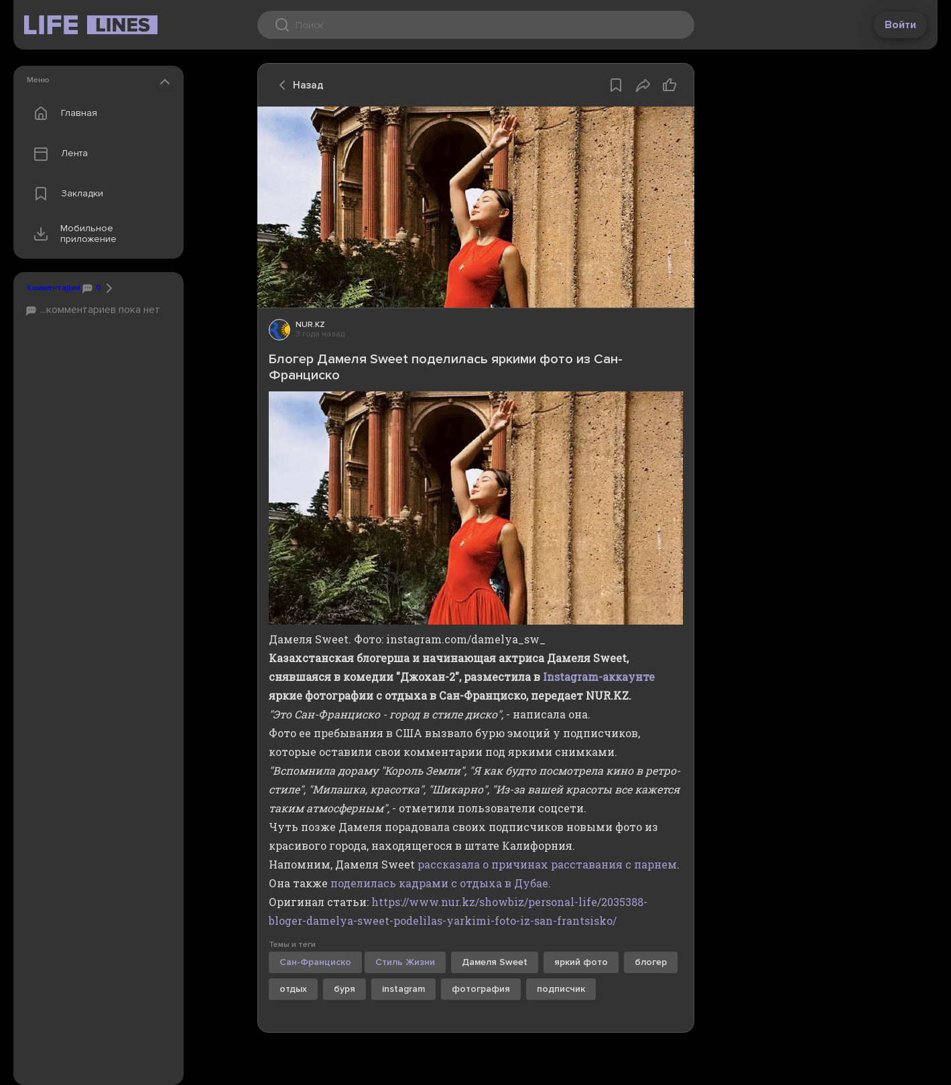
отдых (293, 989)
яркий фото (581, 962)
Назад (297, 85)
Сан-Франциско (315, 962)
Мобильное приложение (72, 233)
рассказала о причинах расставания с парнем (547, 864)
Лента (57, 153)
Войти (900, 24)
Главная (62, 113)
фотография (481, 989)
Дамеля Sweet (494, 962)
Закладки (65, 193)
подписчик (561, 989)
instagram (403, 989)
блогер (651, 962)
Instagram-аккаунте (599, 676)
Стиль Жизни (405, 962)
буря (344, 989)
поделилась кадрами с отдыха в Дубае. (440, 883)
